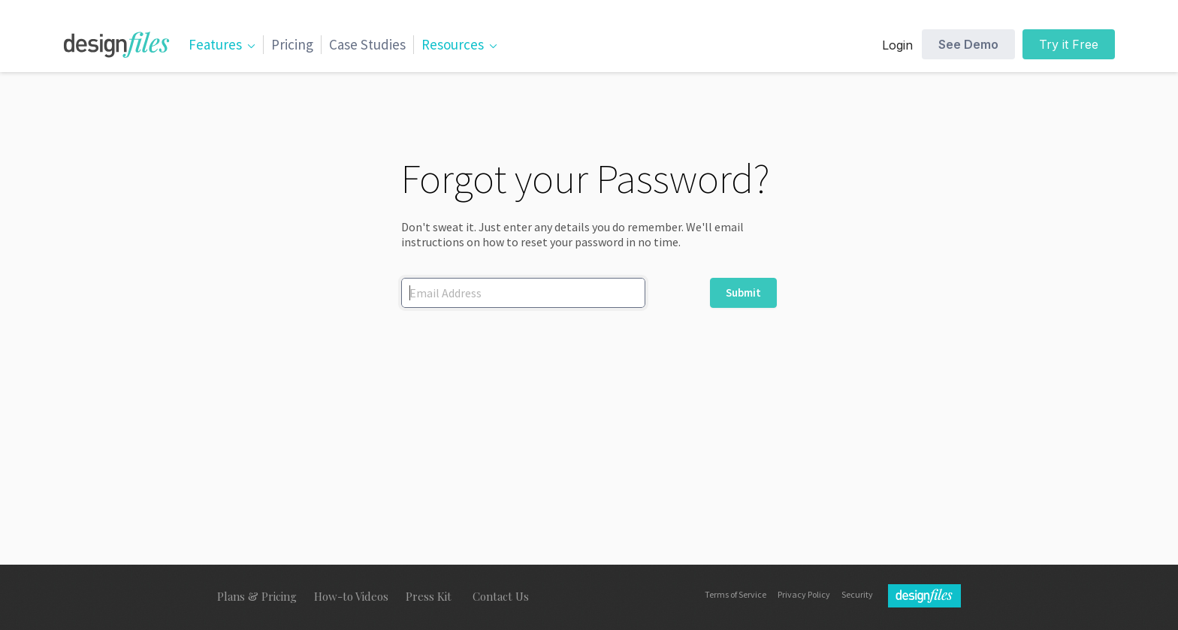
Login (897, 45)
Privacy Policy (804, 594)
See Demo (968, 44)
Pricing (292, 44)
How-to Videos (351, 596)
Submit (743, 292)
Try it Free (1068, 44)
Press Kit (429, 596)
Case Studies (367, 44)
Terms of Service (735, 594)
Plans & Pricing (257, 596)
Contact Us (501, 596)
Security (857, 594)
